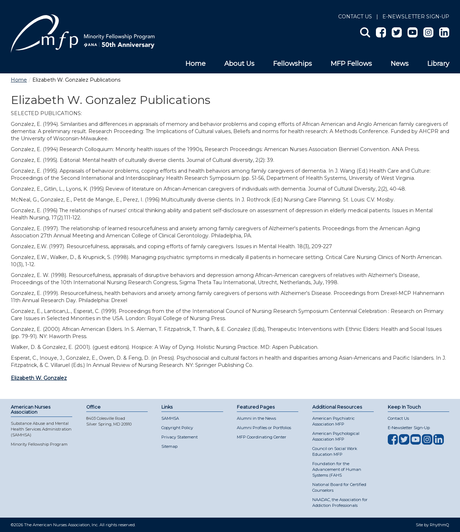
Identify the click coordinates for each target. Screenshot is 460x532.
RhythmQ (439, 524)
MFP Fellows (351, 63)
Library (438, 63)
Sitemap (169, 446)
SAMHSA (170, 418)
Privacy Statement (179, 437)
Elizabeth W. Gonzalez (39, 378)
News (400, 63)
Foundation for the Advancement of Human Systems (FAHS (336, 469)
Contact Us (355, 16)
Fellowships (292, 63)
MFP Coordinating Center (261, 437)
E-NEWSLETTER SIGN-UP (415, 16)
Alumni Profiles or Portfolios (264, 427)
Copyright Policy (177, 427)
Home (195, 63)
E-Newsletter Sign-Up (409, 427)
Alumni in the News (256, 418)
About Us (239, 63)
